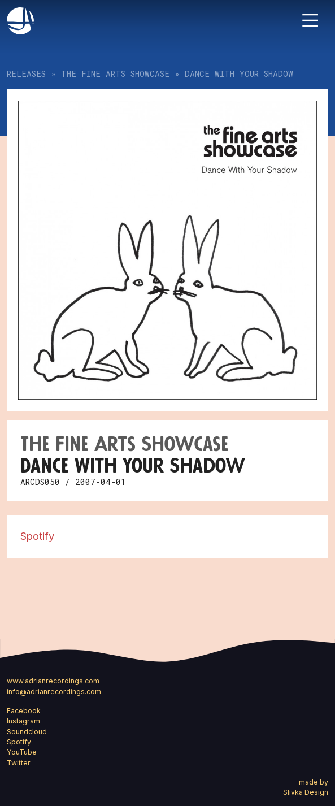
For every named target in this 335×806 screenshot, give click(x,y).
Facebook (24, 711)
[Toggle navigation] (310, 20)
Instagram (23, 721)
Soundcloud (27, 731)
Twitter (19, 763)
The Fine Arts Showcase (115, 73)
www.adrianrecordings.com (53, 681)
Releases (26, 73)
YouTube (22, 752)
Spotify (37, 536)
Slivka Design (305, 792)
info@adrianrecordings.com (54, 691)
